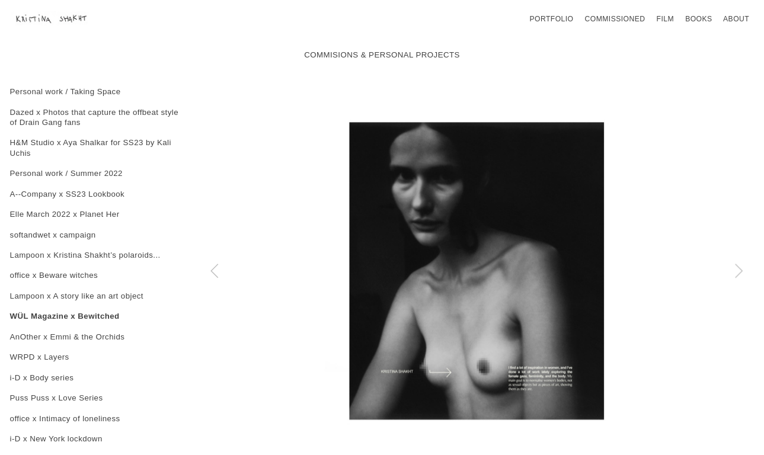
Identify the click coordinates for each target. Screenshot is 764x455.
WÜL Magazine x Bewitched (65, 316)
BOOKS (698, 19)
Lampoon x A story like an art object (76, 295)
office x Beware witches (54, 275)
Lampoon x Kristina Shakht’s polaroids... (85, 255)
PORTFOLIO (551, 19)
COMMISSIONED (615, 19)
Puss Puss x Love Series (56, 397)
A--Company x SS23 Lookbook (67, 194)
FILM (665, 19)
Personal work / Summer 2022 (66, 173)
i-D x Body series (42, 377)
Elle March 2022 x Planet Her (65, 214)
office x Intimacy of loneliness (65, 418)
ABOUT (736, 19)
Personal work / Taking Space (65, 91)
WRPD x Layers (39, 357)
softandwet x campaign (53, 234)
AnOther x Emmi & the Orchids (67, 336)
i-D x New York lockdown (56, 438)
